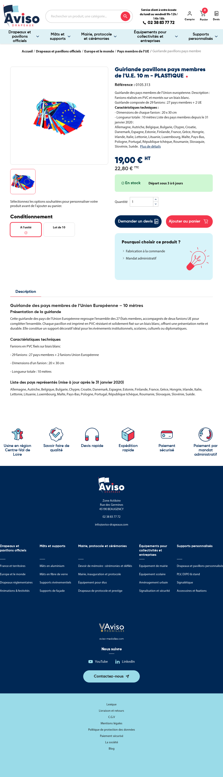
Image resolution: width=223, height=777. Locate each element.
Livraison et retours (111, 711)
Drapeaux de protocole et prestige (100, 591)
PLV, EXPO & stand (188, 574)
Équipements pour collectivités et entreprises (150, 36)
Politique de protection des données (111, 729)
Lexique (111, 704)
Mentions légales (111, 723)
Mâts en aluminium (52, 566)
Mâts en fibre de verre (54, 574)
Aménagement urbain (153, 582)
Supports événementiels (55, 582)
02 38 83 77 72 (161, 23)
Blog (112, 748)
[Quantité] (141, 202)
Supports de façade (52, 591)
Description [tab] (25, 292)
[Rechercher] (89, 16)
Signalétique (185, 582)
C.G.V (111, 717)
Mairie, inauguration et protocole (99, 574)
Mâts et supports (58, 36)
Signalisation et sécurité (154, 591)
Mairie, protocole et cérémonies (96, 36)
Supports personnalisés (201, 36)
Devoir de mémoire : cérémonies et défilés (105, 566)
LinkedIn (128, 661)
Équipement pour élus (92, 582)
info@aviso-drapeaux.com (111, 524)
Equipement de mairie (153, 566)
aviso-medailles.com (111, 639)
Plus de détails (150, 146)
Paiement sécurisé (111, 736)
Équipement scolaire (152, 574)
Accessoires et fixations (192, 591)
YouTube (101, 661)
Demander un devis (138, 221)
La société (111, 742)
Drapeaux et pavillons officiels (19, 36)
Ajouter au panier (188, 221)
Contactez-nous (108, 676)
